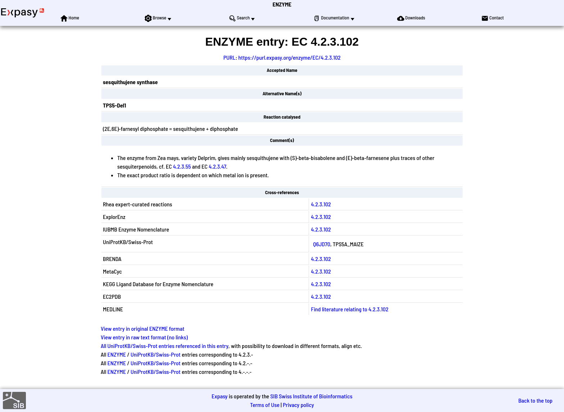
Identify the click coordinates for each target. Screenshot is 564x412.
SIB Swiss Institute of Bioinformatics (311, 396)
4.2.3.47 (217, 166)
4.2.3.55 (182, 166)
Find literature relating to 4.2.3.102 (349, 309)
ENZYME (282, 4)
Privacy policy (298, 404)
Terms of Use (264, 404)
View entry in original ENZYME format (143, 328)
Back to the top (535, 400)
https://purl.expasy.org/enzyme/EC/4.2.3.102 (289, 57)
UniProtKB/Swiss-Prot (156, 354)
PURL (229, 57)
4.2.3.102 (321, 204)
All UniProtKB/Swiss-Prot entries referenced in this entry (164, 345)
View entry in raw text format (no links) (144, 337)
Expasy (219, 396)
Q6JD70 (322, 244)
